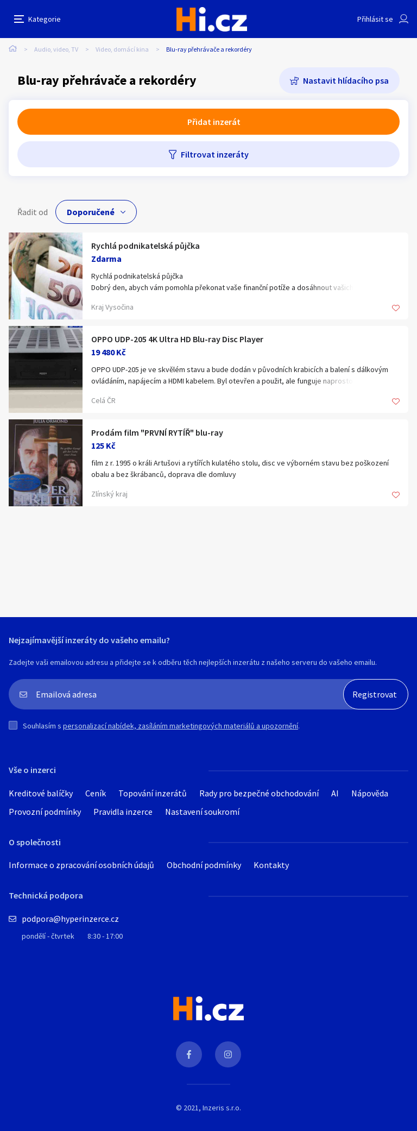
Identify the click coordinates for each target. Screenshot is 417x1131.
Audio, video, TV (56, 49)
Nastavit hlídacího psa (346, 80)
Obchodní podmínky (204, 864)
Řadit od (32, 211)
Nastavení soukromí (202, 811)
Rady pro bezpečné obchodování (259, 793)
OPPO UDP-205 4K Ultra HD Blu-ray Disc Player (177, 339)
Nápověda (369, 793)
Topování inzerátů (152, 793)
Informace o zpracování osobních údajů (81, 864)
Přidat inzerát (214, 121)
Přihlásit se (375, 19)
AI (335, 793)
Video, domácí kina (122, 49)
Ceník (95, 793)
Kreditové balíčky (41, 793)
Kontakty (271, 864)
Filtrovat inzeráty (215, 154)
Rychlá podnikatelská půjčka (145, 245)
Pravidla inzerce (123, 811)
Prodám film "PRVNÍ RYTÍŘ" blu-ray (157, 432)
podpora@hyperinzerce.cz (70, 918)
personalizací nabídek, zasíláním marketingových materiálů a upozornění (180, 726)
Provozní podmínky (45, 811)
